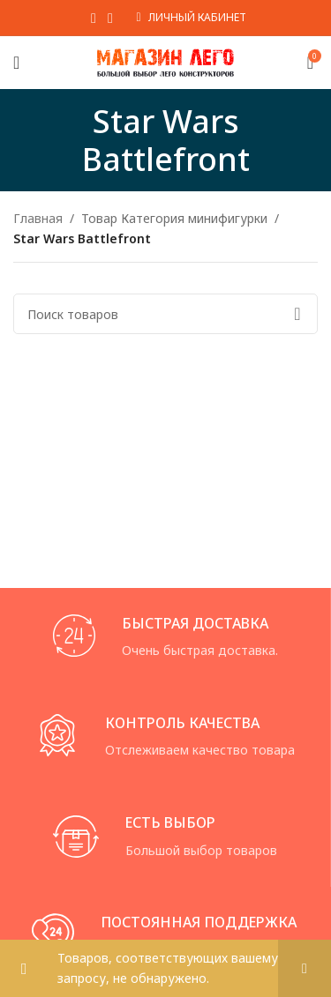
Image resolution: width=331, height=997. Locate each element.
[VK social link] (110, 17)
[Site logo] (165, 61)
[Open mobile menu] (16, 62)
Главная (38, 218)
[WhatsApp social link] (93, 17)
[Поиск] (165, 314)
